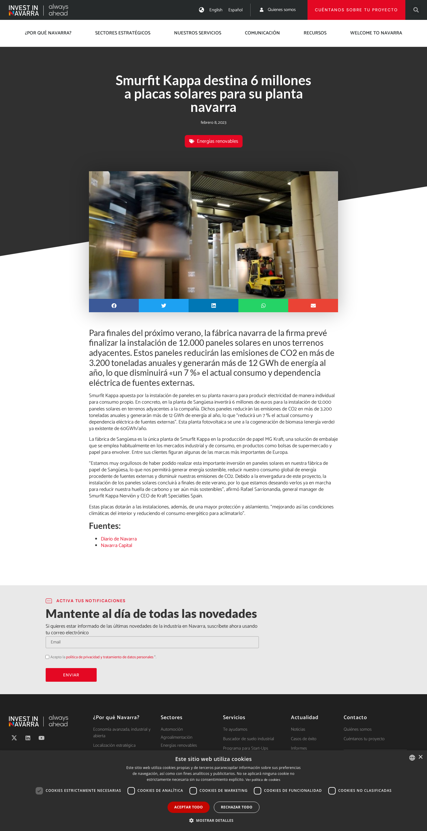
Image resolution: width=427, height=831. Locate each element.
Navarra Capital (116, 545)
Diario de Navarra (119, 539)
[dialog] (213, 790)
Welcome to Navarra (376, 33)
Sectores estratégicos (122, 33)
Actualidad (304, 717)
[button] (416, 10)
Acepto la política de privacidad (45, 656)
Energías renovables (217, 141)
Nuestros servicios (197, 33)
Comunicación (262, 33)
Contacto (355, 717)
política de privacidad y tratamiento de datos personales (109, 657)
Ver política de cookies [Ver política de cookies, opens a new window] (263, 780)
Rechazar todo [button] (236, 807)
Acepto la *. (103, 657)
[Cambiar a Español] (235, 10)
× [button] (420, 757)
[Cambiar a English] (215, 10)
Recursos (315, 33)
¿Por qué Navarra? (48, 33)
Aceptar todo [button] (188, 807)
